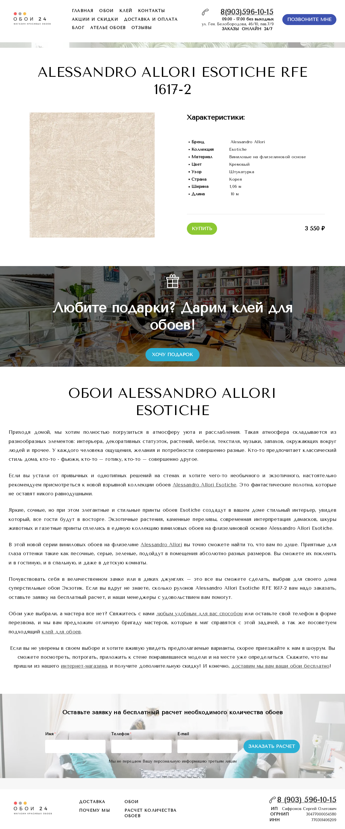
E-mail (183, 734)
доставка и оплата (151, 19)
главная (82, 11)
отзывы (141, 28)
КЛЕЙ (125, 11)
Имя (50, 734)
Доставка (92, 802)
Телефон (121, 734)
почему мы (94, 810)
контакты (151, 11)
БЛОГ (78, 28)
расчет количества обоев (150, 813)
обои (106, 11)
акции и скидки (95, 19)
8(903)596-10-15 (247, 12)
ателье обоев (108, 28)
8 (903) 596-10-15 (306, 800)
